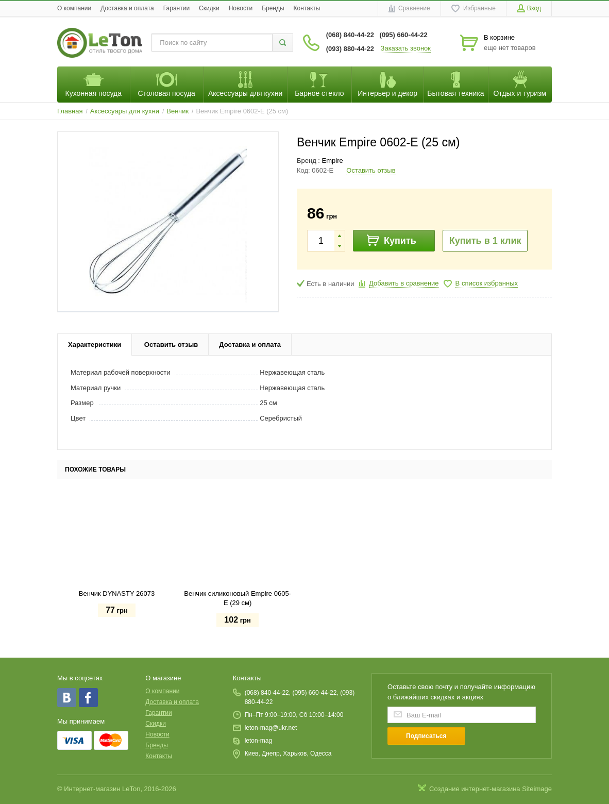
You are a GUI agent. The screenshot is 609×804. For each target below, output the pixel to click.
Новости (240, 8)
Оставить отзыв (370, 170)
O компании (74, 8)
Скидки (209, 8)
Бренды (273, 8)
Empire (332, 160)
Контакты (307, 8)
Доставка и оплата (127, 8)
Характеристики (94, 344)
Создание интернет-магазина (474, 789)
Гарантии (176, 8)
